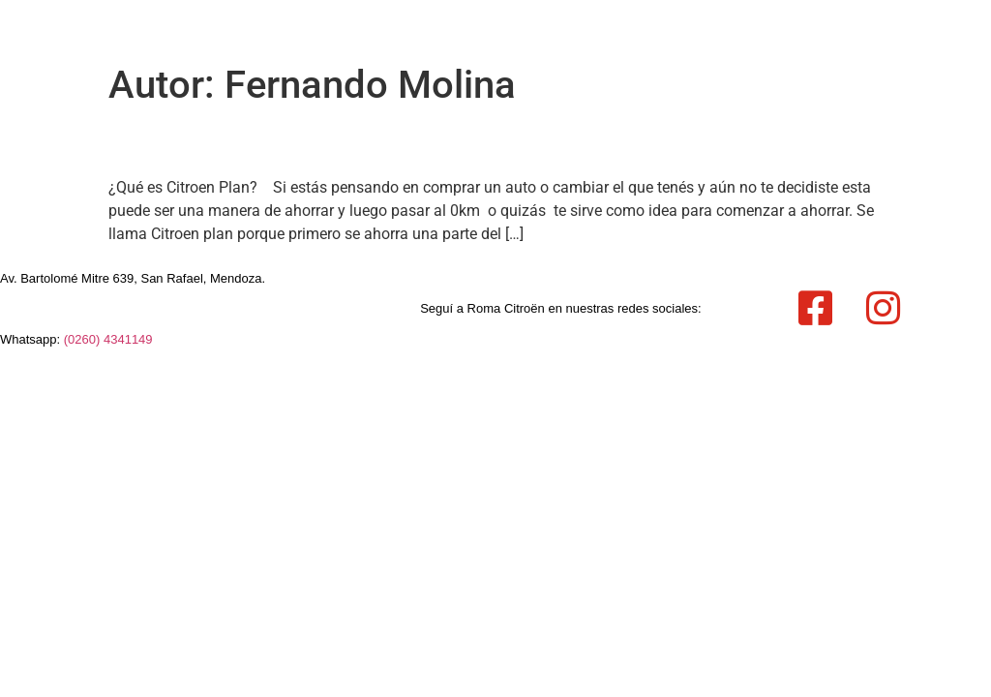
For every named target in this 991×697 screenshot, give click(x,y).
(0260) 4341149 (108, 339)
